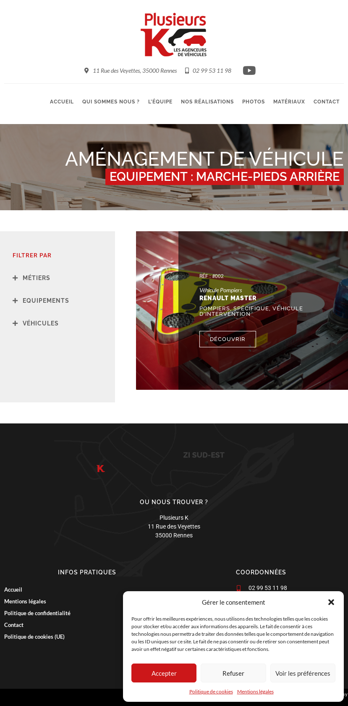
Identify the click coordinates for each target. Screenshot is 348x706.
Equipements (46, 300)
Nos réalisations (207, 102)
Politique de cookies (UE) (34, 636)
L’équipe (160, 102)
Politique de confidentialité (37, 613)
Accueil (62, 102)
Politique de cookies (211, 691)
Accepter (164, 673)
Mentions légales (255, 691)
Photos (253, 102)
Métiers (36, 278)
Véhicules (41, 323)
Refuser (233, 673)
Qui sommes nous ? (111, 102)
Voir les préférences (302, 673)
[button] (331, 602)
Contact (327, 102)
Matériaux (289, 102)
